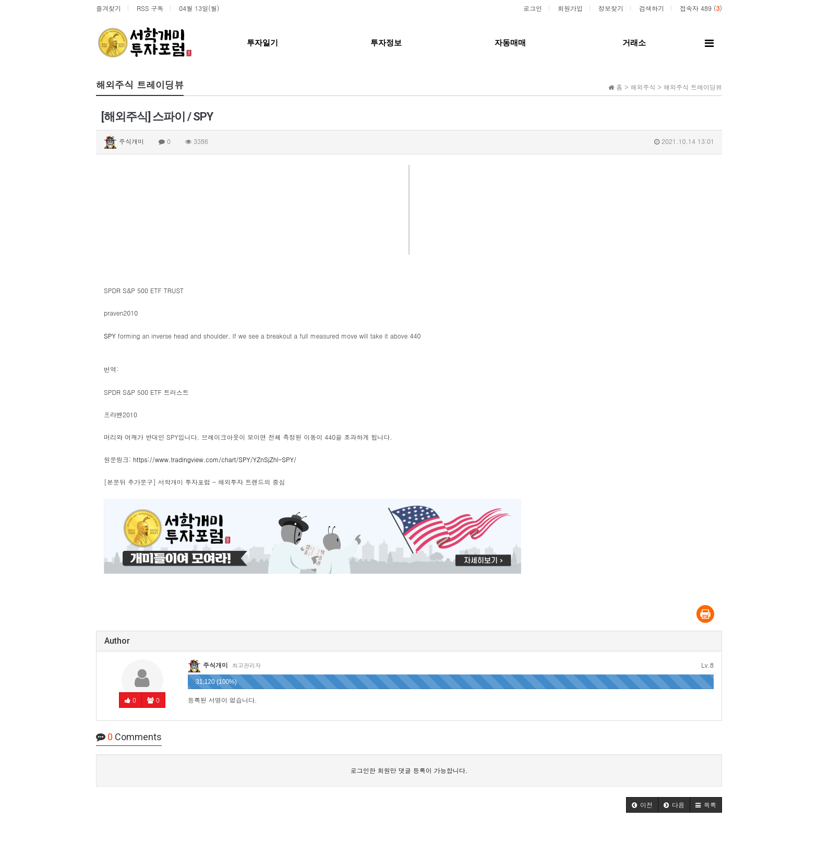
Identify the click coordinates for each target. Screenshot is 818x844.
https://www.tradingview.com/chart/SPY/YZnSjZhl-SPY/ (214, 459)
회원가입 (570, 8)
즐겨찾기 (108, 8)
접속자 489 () (701, 8)
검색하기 (651, 8)
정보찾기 (610, 8)
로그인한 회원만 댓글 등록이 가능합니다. (409, 770)
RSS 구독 (150, 8)
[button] (642, 805)
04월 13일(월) (199, 8)
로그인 (532, 8)
